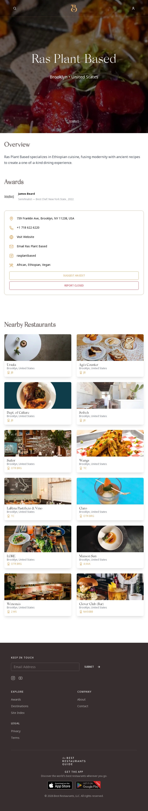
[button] (74, 66)
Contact (82, 706)
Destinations (19, 706)
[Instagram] (13, 678)
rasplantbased (26, 256)
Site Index (17, 713)
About (81, 699)
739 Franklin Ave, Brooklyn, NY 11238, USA (45, 218)
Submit (92, 667)
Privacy (16, 731)
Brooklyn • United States (74, 77)
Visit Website (25, 237)
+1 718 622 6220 (28, 227)
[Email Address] (45, 667)
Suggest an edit (74, 275)
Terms (15, 738)
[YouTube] (20, 678)
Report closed (74, 285)
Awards (16, 699)
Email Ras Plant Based (32, 246)
